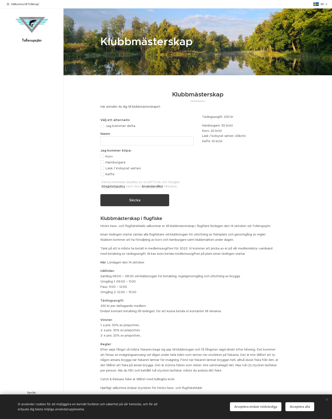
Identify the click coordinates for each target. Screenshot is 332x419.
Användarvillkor (152, 186)
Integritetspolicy (113, 186)
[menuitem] (31, 187)
